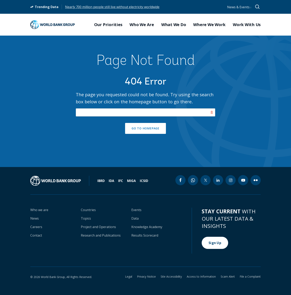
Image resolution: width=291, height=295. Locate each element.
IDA (111, 181)
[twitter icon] (205, 180)
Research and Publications (101, 235)
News (34, 218)
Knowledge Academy (146, 227)
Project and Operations (98, 227)
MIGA (131, 181)
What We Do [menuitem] (173, 24)
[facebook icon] (180, 180)
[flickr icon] (256, 180)
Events (136, 210)
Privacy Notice (146, 276)
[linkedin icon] (218, 180)
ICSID (144, 181)
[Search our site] (145, 112)
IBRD (101, 181)
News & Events (239, 7)
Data (135, 218)
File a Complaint (250, 276)
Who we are (39, 210)
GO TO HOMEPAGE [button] (145, 128)
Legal (128, 276)
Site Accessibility (171, 276)
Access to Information (201, 276)
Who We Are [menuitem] (142, 24)
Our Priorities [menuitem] (108, 24)
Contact (36, 235)
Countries (88, 210)
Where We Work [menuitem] (209, 24)
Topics (86, 218)
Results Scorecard (144, 235)
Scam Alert (228, 276)
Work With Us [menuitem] (247, 24)
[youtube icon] (243, 180)
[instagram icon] (231, 180)
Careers (36, 227)
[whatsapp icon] (193, 180)
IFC (120, 181)
